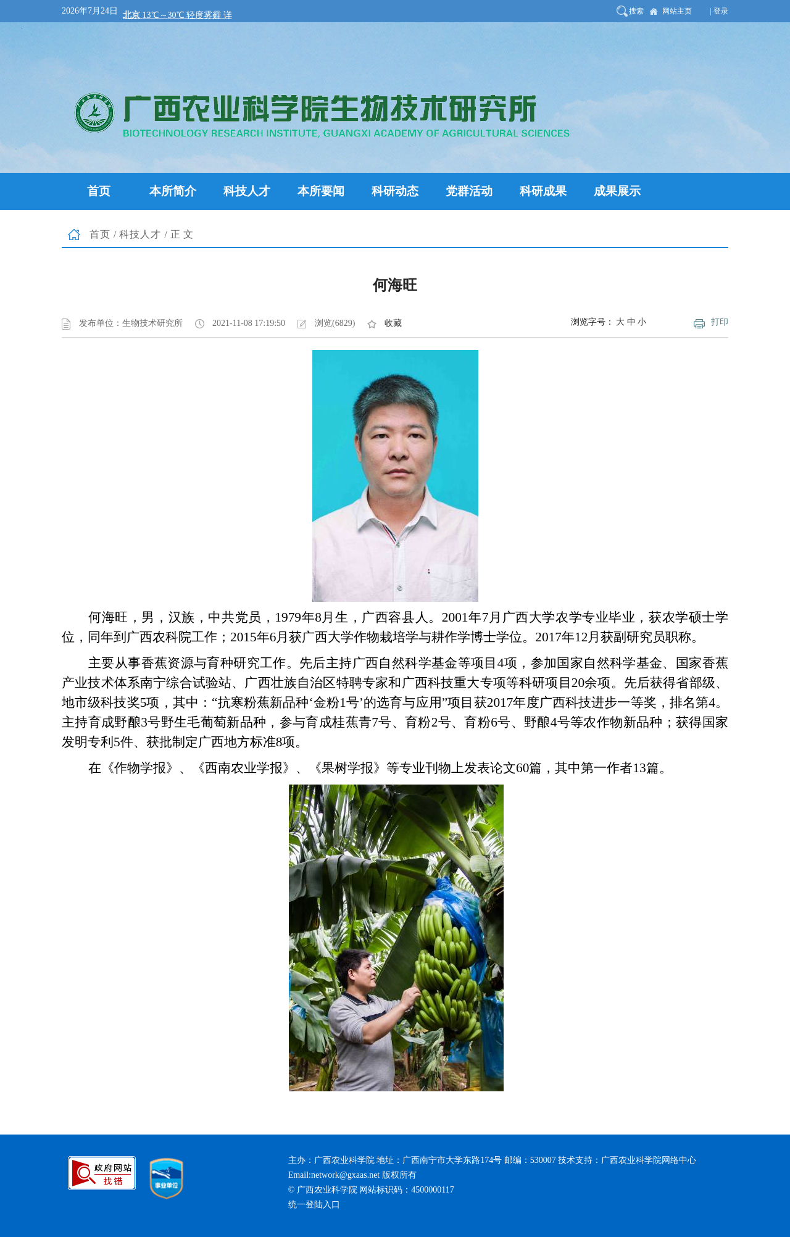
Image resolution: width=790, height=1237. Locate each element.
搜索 (636, 11)
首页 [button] (98, 191)
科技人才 (140, 234)
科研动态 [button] (395, 191)
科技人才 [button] (246, 191)
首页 (99, 234)
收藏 (393, 323)
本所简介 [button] (172, 191)
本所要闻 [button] (320, 191)
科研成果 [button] (543, 191)
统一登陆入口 (314, 1204)
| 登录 (719, 11)
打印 (719, 322)
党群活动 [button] (469, 191)
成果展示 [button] (617, 191)
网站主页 (677, 11)
